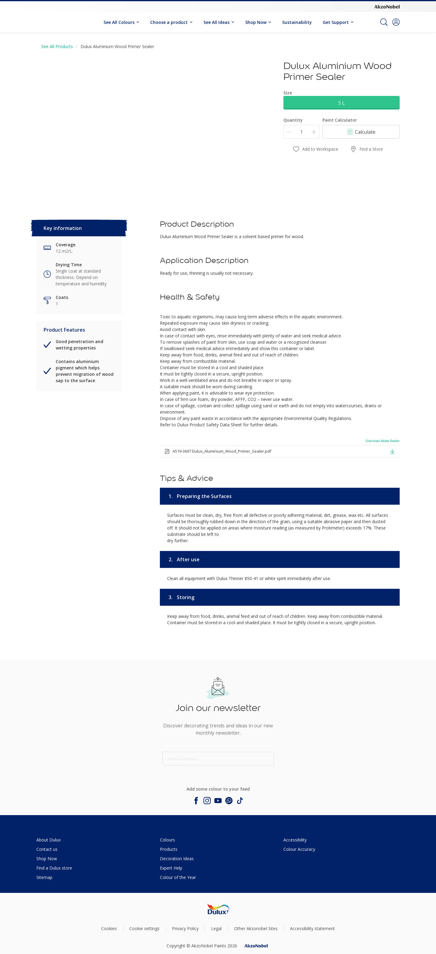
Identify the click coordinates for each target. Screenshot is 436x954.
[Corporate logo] (387, 6)
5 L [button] (341, 103)
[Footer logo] (218, 909)
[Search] (384, 22)
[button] (396, 22)
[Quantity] (301, 132)
